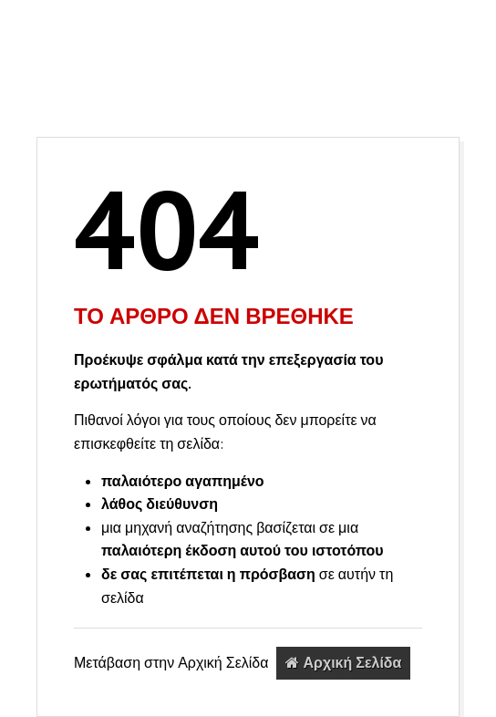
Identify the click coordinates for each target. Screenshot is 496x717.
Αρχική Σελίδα (343, 662)
